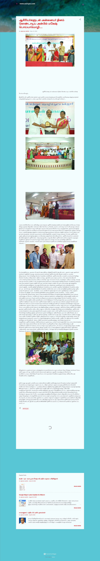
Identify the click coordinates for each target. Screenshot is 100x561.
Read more (77, 486)
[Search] (83, 5)
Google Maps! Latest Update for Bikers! (32, 495)
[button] (80, 19)
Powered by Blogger (50, 554)
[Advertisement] (53, 11)
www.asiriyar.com (27, 4)
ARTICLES (25, 408)
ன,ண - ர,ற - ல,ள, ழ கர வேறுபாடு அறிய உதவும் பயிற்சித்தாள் (38, 478)
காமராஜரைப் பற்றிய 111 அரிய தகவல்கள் (32, 512)
